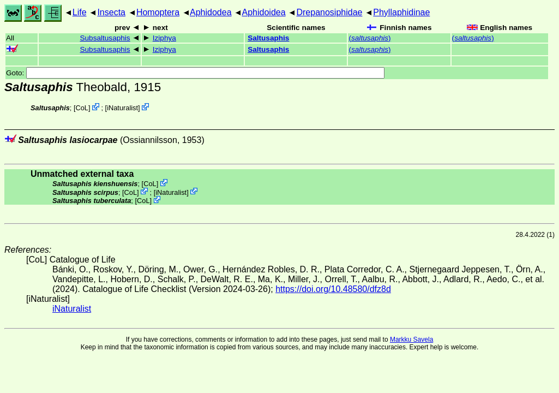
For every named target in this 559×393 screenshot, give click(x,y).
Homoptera (157, 12)
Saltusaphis (268, 38)
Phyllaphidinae (401, 12)
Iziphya (164, 38)
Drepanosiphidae (329, 12)
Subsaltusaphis (105, 38)
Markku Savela (411, 339)
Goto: (195, 73)
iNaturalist (122, 108)
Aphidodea (211, 12)
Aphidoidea (264, 12)
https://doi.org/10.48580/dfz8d (333, 289)
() (369, 38)
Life (80, 12)
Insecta (111, 12)
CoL (82, 108)
